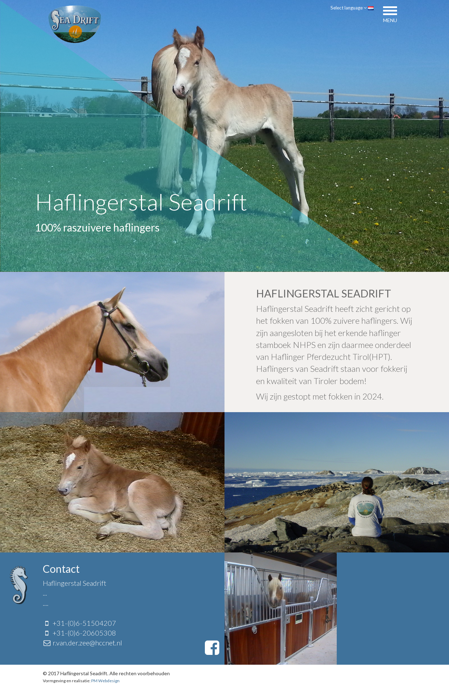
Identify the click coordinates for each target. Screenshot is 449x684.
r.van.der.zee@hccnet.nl (87, 642)
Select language (351, 8)
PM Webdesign (105, 680)
